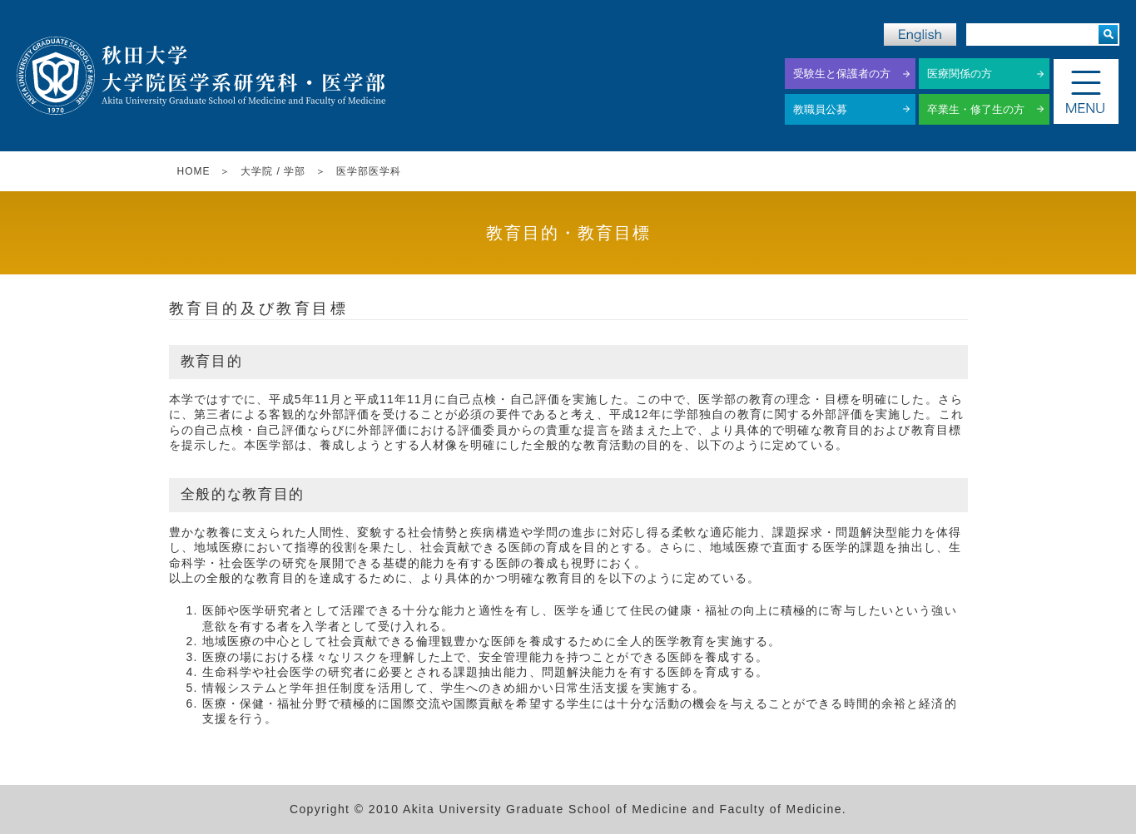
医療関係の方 (959, 73)
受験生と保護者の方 (841, 73)
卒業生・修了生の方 (975, 109)
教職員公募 (820, 109)
